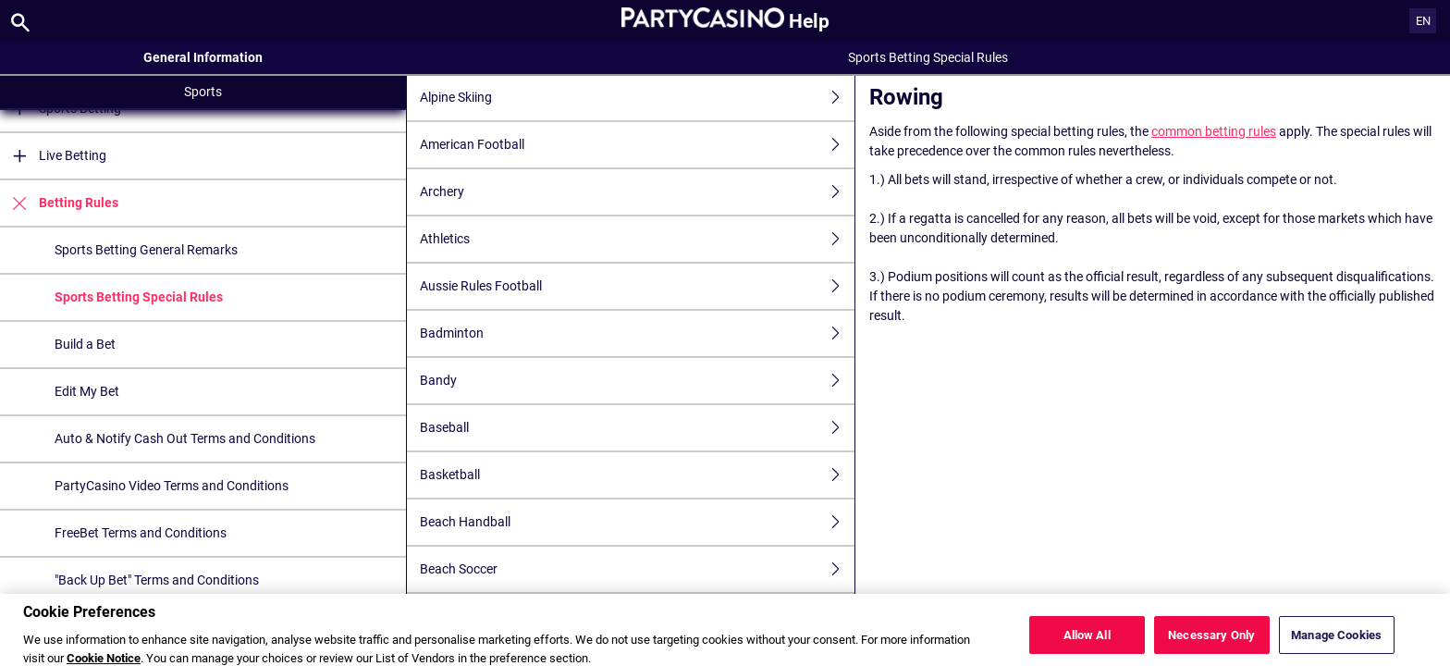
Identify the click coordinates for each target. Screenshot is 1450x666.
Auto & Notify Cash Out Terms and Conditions (185, 438)
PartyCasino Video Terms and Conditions (172, 485)
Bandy (637, 380)
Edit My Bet (87, 391)
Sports (203, 91)
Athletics (637, 239)
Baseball (637, 427)
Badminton (637, 333)
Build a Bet (85, 344)
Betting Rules (59, 203)
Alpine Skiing (637, 97)
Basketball (637, 475)
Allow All (1087, 644)
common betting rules (1213, 131)
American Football (637, 144)
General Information (203, 57)
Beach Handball (637, 522)
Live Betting (53, 156)
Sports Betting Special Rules (139, 297)
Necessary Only (1211, 644)
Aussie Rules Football (637, 286)
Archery (637, 192)
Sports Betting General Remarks (146, 249)
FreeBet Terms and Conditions (141, 532)
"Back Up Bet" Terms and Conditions (157, 580)
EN (1423, 21)
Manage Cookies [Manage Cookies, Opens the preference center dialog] (1336, 644)
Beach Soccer (637, 569)
